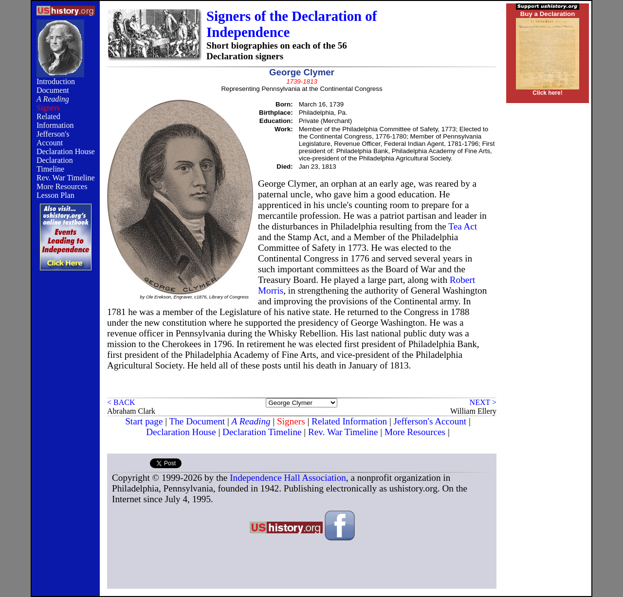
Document (53, 90)
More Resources (62, 186)
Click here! (547, 92)
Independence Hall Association (288, 478)
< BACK (121, 402)
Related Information (55, 120)
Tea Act (462, 226)
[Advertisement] (65, 436)
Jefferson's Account (53, 138)
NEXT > (483, 402)
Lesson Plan (55, 195)
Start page (144, 421)
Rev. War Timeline (66, 178)
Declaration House (66, 151)
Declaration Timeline (55, 164)
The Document (197, 421)
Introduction (56, 81)
